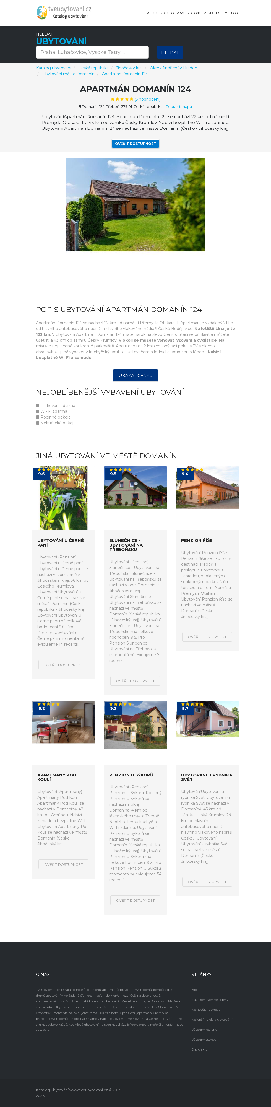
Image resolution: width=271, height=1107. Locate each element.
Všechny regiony (204, 1029)
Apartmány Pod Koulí (56, 777)
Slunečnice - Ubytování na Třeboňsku (126, 545)
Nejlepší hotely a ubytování (211, 1020)
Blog (234, 13)
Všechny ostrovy (204, 1039)
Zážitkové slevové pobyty (210, 1000)
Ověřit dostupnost (135, 144)
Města (208, 13)
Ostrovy (178, 13)
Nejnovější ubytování (207, 1010)
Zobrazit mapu (179, 106)
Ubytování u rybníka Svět (206, 777)
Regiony (194, 13)
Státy (164, 13)
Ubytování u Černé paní (60, 542)
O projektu (199, 1049)
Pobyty (152, 13)
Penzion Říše (197, 540)
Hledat (170, 52)
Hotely (221, 13)
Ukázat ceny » (135, 375)
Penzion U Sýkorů (131, 775)
